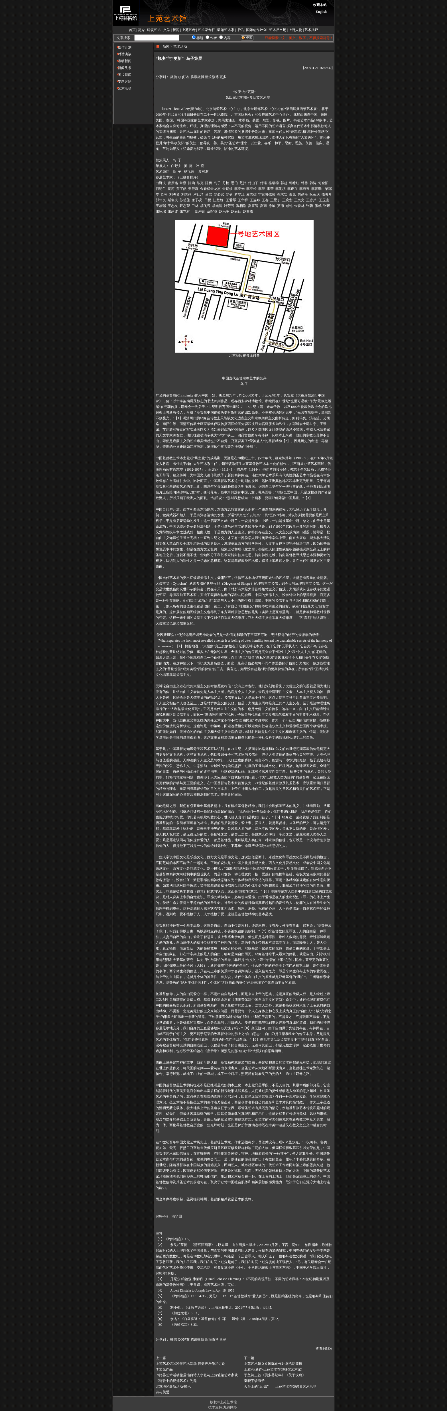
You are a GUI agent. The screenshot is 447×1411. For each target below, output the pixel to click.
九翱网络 (230, 1407)
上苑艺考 (189, 30)
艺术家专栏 (206, 30)
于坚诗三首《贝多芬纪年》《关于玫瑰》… (276, 1375)
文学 (166, 30)
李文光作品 (164, 1369)
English (321, 12)
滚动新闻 (122, 61)
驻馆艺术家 (225, 30)
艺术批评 (311, 30)
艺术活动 (122, 88)
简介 (141, 30)
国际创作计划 (256, 30)
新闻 (175, 30)
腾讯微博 (197, 77)
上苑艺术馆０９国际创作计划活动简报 (273, 1364)
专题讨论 (122, 82)
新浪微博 (212, 77)
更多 (223, 77)
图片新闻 (122, 75)
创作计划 (122, 47)
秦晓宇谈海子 (254, 1381)
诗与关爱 (162, 1392)
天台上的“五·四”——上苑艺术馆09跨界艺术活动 (280, 1386)
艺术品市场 (277, 30)
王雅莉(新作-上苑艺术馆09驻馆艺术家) (273, 1369)
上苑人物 (295, 30)
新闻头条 (122, 68)
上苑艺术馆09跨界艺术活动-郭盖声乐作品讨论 (190, 1364)
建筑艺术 (154, 30)
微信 (173, 77)
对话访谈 (122, 54)
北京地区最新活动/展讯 (173, 1386)
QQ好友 (184, 77)
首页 (132, 30)
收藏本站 (320, 5)
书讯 (240, 30)
